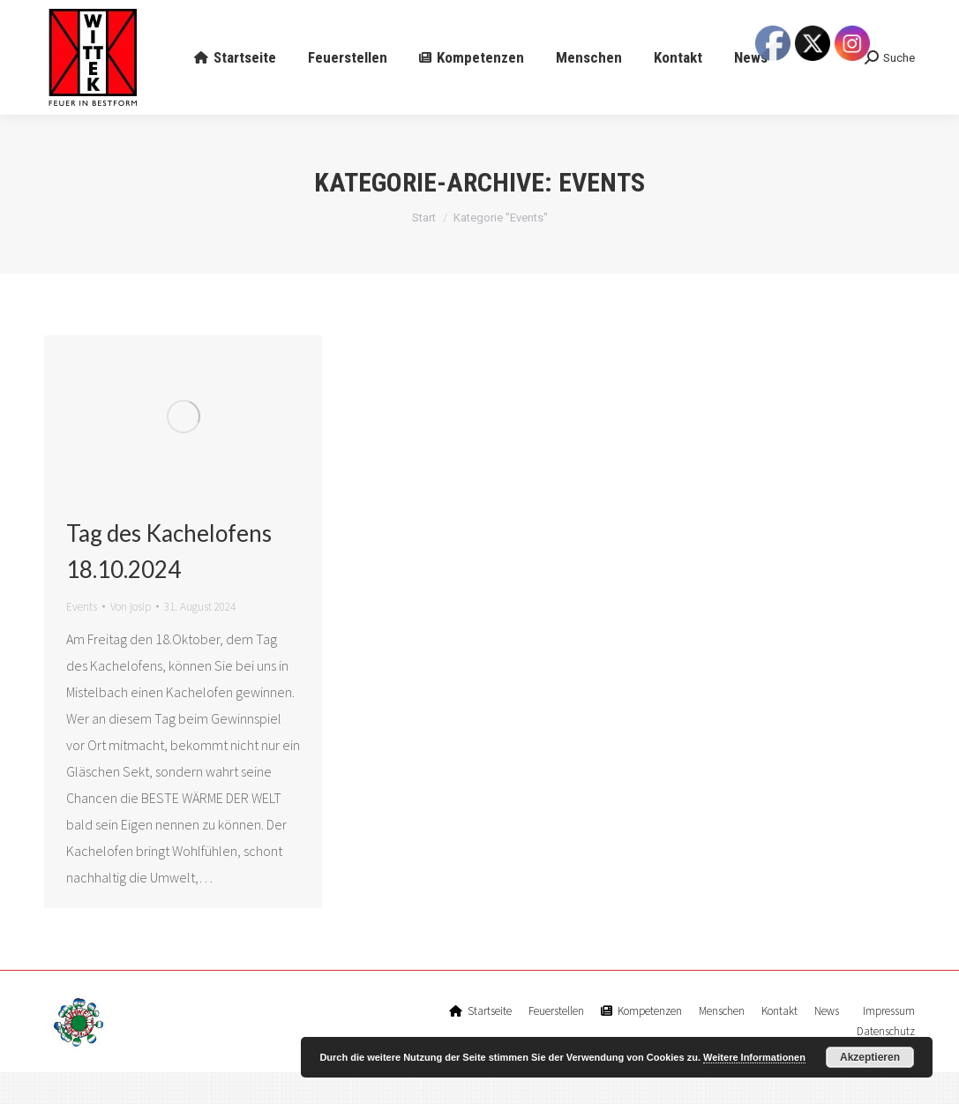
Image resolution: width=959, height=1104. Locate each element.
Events (81, 638)
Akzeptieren (870, 1057)
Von (130, 638)
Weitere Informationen (754, 1057)
